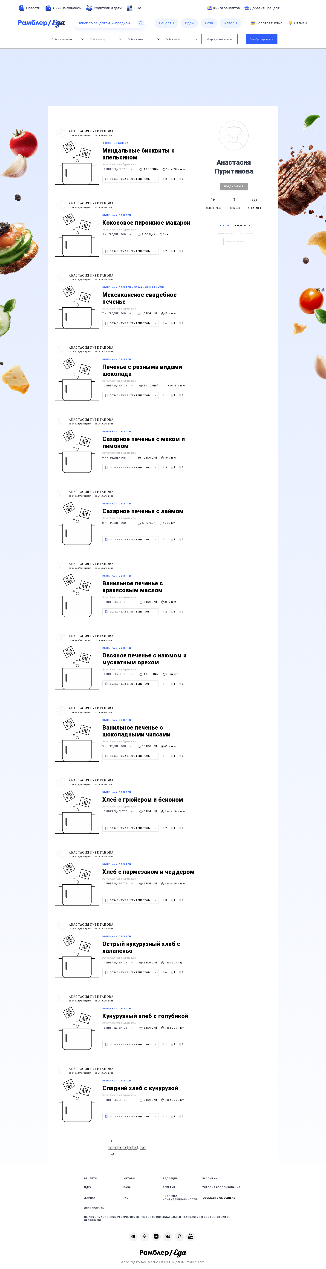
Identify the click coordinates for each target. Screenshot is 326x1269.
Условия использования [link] (221, 1187)
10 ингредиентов (118, 169)
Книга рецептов (224, 8)
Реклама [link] (169, 1187)
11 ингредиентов (118, 602)
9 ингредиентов (117, 457)
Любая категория (68, 39)
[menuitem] (29, 8)
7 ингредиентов (117, 313)
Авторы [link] (129, 1178)
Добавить (262, 8)
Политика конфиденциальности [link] (180, 1198)
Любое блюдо (106, 39)
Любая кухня (144, 39)
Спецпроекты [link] (94, 1208)
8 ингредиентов (117, 523)
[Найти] (140, 23)
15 (142, 1147)
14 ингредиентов (118, 962)
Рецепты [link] (90, 1178)
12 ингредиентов (118, 385)
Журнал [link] (90, 1198)
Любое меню (181, 39)
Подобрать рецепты (262, 39)
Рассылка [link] (209, 1178)
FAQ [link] (126, 1198)
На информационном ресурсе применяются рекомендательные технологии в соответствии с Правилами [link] (156, 1219)
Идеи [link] (88, 1187)
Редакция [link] (170, 1178)
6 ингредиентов (117, 234)
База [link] (127, 1187)
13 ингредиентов (118, 811)
